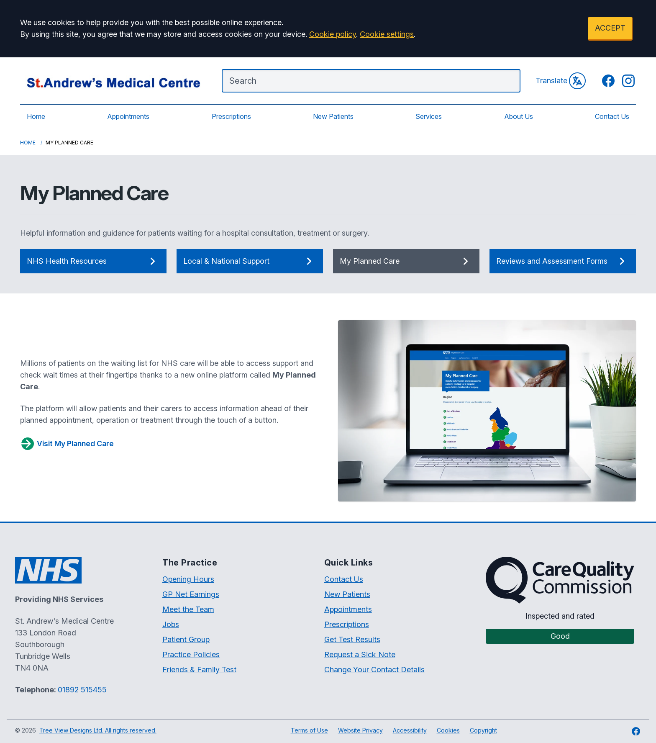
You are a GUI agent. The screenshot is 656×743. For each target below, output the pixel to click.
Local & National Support (249, 261)
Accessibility (410, 730)
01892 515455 (82, 689)
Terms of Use (309, 730)
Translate (561, 80)
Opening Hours (188, 579)
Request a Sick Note (359, 654)
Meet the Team (188, 609)
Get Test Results (352, 639)
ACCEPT (610, 27)
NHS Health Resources (93, 261)
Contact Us (612, 116)
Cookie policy (332, 34)
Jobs (170, 624)
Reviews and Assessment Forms (562, 261)
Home (36, 116)
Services (428, 116)
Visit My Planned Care (67, 443)
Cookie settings (387, 34)
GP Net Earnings (190, 594)
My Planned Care (406, 261)
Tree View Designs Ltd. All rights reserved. (97, 730)
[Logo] (112, 80)
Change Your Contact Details (374, 669)
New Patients (333, 116)
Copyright (483, 730)
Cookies (448, 730)
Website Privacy (360, 730)
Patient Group (186, 639)
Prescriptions (231, 116)
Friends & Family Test (199, 669)
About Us (518, 116)
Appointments (128, 116)
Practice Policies (191, 654)
